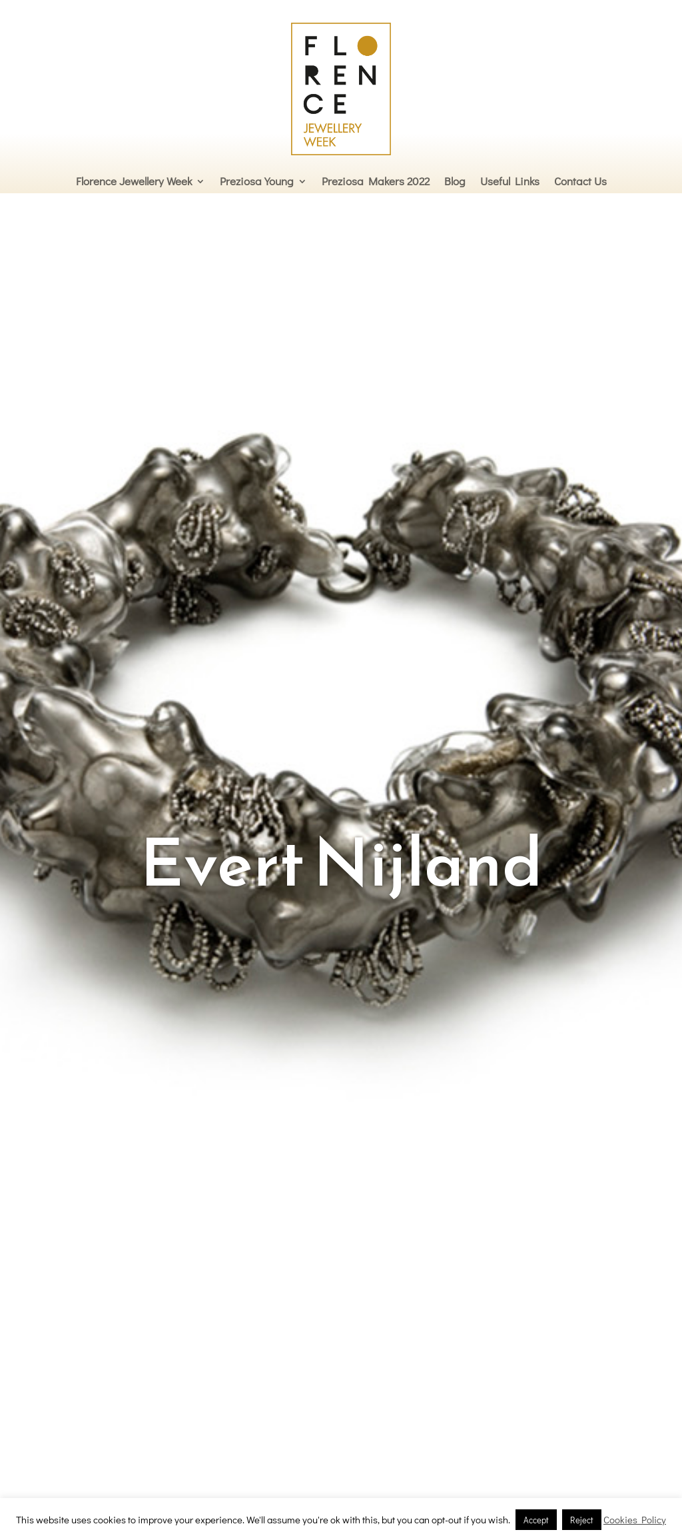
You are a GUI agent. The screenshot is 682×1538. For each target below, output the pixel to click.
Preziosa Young (257, 181)
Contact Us (580, 181)
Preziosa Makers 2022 (376, 181)
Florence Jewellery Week (134, 181)
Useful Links (509, 181)
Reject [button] (581, 1519)
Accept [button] (536, 1519)
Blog (455, 181)
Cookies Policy (634, 1519)
